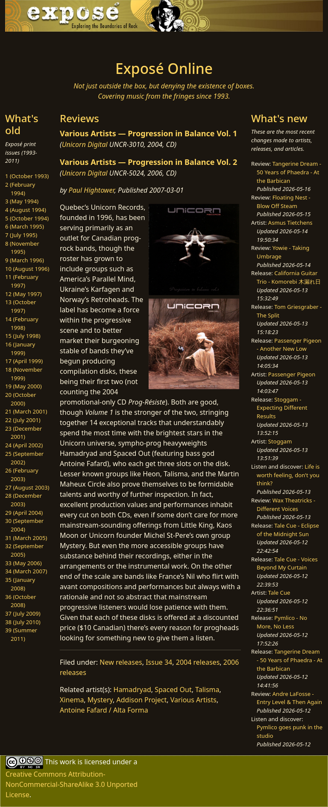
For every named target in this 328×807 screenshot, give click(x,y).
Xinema (72, 699)
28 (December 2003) (23, 500)
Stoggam (280, 441)
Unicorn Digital (85, 144)
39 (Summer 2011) (21, 634)
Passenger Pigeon (291, 374)
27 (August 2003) (27, 487)
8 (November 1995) (22, 248)
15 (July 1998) (23, 336)
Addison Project (142, 699)
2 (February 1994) (20, 189)
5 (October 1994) (27, 218)
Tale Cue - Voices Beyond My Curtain (287, 563)
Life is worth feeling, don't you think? (288, 475)
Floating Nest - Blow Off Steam (283, 202)
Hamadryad (132, 689)
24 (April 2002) (24, 445)
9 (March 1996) (24, 260)
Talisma (207, 689)
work (68, 761)
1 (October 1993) (27, 176)
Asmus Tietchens (290, 222)
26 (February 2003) (21, 475)
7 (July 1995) (21, 235)
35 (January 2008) (20, 584)
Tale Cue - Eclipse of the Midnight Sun (288, 530)
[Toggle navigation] (32, 43)
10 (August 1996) (27, 269)
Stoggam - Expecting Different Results (282, 408)
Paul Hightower (91, 190)
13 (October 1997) (20, 306)
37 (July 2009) (23, 613)
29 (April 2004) (24, 512)
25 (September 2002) (24, 458)
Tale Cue (279, 592)
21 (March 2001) (26, 411)
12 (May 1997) (23, 294)
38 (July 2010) (23, 622)
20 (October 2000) (20, 399)
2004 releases (198, 662)
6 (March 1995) (24, 226)
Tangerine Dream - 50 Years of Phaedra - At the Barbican (289, 172)
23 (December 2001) (23, 433)
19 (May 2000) (23, 386)
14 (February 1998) (21, 323)
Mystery (100, 699)
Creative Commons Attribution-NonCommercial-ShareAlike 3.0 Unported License (72, 784)
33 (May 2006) (23, 563)
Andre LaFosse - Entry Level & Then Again (289, 698)
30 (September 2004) (24, 525)
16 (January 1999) (20, 348)
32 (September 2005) (24, 550)
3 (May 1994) (21, 201)
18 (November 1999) (23, 374)
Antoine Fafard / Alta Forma (104, 710)
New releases (121, 662)
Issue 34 (159, 662)
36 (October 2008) (20, 601)
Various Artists (193, 699)
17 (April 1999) (24, 361)
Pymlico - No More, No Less (282, 622)
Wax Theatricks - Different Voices (286, 504)
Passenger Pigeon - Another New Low (289, 345)
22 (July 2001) (23, 420)
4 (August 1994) (25, 210)
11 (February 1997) (21, 281)
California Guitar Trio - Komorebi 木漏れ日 (289, 277)
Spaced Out (173, 689)
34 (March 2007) (26, 571)
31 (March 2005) (26, 538)
